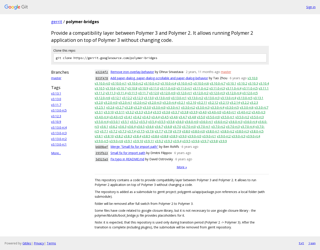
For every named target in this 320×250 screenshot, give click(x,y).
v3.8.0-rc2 (227, 131)
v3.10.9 (56, 122)
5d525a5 (102, 159)
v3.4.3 (146, 117)
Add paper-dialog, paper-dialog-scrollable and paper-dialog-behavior (159, 78)
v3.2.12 (213, 102)
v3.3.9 (193, 112)
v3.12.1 (116, 98)
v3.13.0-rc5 (59, 110)
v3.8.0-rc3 (242, 131)
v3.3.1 (99, 112)
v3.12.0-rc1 (184, 93)
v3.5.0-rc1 (227, 117)
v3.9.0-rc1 (209, 136)
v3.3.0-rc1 (173, 107)
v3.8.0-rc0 (198, 131)
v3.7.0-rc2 (218, 126)
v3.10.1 (231, 83)
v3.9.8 (214, 141)
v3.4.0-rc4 (101, 117)
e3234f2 (102, 72)
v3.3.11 (120, 112)
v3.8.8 (164, 136)
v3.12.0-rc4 (233, 93)
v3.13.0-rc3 (59, 133)
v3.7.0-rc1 (203, 126)
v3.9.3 (168, 141)
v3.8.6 (155, 136)
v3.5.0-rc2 (242, 117)
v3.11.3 (111, 93)
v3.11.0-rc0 (168, 88)
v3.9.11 (149, 141)
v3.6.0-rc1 (206, 122)
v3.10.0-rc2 (135, 83)
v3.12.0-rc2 (200, 93)
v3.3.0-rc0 (159, 107)
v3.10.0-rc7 (217, 83)
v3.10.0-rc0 (102, 83)
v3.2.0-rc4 (169, 102)
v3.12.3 (56, 116)
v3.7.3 (122, 131)
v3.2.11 (202, 102)
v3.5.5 (161, 122)
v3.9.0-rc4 (253, 136)
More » (182, 167)
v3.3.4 (148, 112)
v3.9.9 (223, 141)
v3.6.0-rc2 (221, 122)
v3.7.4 (131, 131)
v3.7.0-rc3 (233, 126)
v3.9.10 (138, 141)
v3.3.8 (184, 112)
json (312, 243)
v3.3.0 (147, 107)
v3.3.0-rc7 (261, 107)
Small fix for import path (127, 153)
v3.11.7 (56, 105)
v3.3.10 (109, 112)
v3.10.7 (121, 88)
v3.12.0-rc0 (168, 93)
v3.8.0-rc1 (213, 131)
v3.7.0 (177, 126)
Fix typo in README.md (127, 159)
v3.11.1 (264, 88)
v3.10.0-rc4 (168, 83)
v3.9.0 (182, 136)
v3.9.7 (204, 141)
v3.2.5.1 (100, 107)
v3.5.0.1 (114, 122)
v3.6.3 (122, 126)
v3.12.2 (127, 98)
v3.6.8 (168, 126)
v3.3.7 (175, 112)
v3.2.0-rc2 (140, 102)
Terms (51, 243)
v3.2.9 (138, 107)
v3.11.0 (154, 88)
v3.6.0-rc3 (235, 122)
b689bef (102, 147)
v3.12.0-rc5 (250, 93)
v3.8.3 (128, 136)
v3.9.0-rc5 (101, 141)
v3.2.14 (235, 102)
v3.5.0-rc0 (213, 117)
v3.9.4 (177, 141)
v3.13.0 (56, 99)
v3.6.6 (150, 126)
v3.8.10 (109, 136)
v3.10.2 (242, 83)
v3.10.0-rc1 (119, 83)
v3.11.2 (100, 93)
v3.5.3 (143, 122)
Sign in (311, 7)
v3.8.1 (99, 136)
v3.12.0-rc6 (102, 98)
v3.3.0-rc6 (247, 107)
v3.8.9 (173, 136)
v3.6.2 (113, 126)
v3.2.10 (191, 102)
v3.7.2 (113, 131)
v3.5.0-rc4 (101, 122)
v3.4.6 (174, 117)
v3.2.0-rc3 (155, 102)
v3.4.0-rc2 (244, 112)
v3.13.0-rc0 (162, 98)
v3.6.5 (140, 126)
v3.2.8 (128, 107)
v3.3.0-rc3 (203, 107)
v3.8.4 (137, 136)
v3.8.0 (186, 131)
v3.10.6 (111, 88)
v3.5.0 (201, 117)
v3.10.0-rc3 (152, 83)
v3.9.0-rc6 (116, 141)
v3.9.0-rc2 (224, 136)
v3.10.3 (253, 83)
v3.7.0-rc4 (247, 126)
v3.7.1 (104, 131)
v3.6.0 (180, 122)
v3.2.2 (245, 102)
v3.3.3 (139, 112)
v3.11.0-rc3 (217, 88)
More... (56, 153)
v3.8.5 (146, 136)
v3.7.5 (140, 131)
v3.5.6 (170, 122)
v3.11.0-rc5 (250, 88)
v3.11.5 (132, 93)
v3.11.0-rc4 (233, 88)
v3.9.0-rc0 (194, 136)
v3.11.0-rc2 (200, 88)
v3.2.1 (181, 102)
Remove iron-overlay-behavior (132, 72)
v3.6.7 (159, 126)
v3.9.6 (195, 141)
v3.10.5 (100, 88)
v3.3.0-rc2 (188, 107)
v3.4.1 (128, 117)
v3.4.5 (164, 117)
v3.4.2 (137, 117)
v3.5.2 (134, 122)
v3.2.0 (99, 102)
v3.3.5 (157, 112)
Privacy (39, 243)
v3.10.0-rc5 (184, 83)
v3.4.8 (192, 117)
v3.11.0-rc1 (184, 88)
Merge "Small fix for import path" (134, 146)
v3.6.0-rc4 (250, 122)
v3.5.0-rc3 (257, 117)
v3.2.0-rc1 (125, 102)
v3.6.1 (104, 126)
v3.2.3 (254, 102)
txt (301, 243)
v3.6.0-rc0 (191, 122)
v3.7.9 (177, 131)
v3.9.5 (186, 141)
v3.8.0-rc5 (257, 131)
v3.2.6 (110, 107)
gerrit (56, 21)
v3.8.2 (119, 136)
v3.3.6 (166, 112)
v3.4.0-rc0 (214, 112)
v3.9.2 (159, 141)
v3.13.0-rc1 (59, 144)
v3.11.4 (121, 93)
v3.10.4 (264, 83)
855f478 (102, 78)
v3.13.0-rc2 (59, 139)
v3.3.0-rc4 (217, 107)
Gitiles (26, 243)
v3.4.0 (202, 112)
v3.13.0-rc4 (59, 127)
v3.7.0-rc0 (189, 126)
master (56, 78)
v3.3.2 (130, 112)
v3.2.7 (119, 107)
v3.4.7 (183, 117)
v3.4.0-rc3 (258, 112)
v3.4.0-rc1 (229, 112)
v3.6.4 (131, 126)
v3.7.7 (159, 131)
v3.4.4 (155, 117)
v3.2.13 (224, 102)
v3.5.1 (125, 122)
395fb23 (102, 153)
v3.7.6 (150, 131)
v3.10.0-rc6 (201, 83)
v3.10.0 (253, 78)
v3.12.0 (154, 93)
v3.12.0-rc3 (217, 93)
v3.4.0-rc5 (116, 117)
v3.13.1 (56, 93)
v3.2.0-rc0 (111, 102)
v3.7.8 (168, 131)
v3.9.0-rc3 (238, 136)
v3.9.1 (128, 141)
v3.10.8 (132, 88)
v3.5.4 (152, 122)
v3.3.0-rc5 (232, 107)
